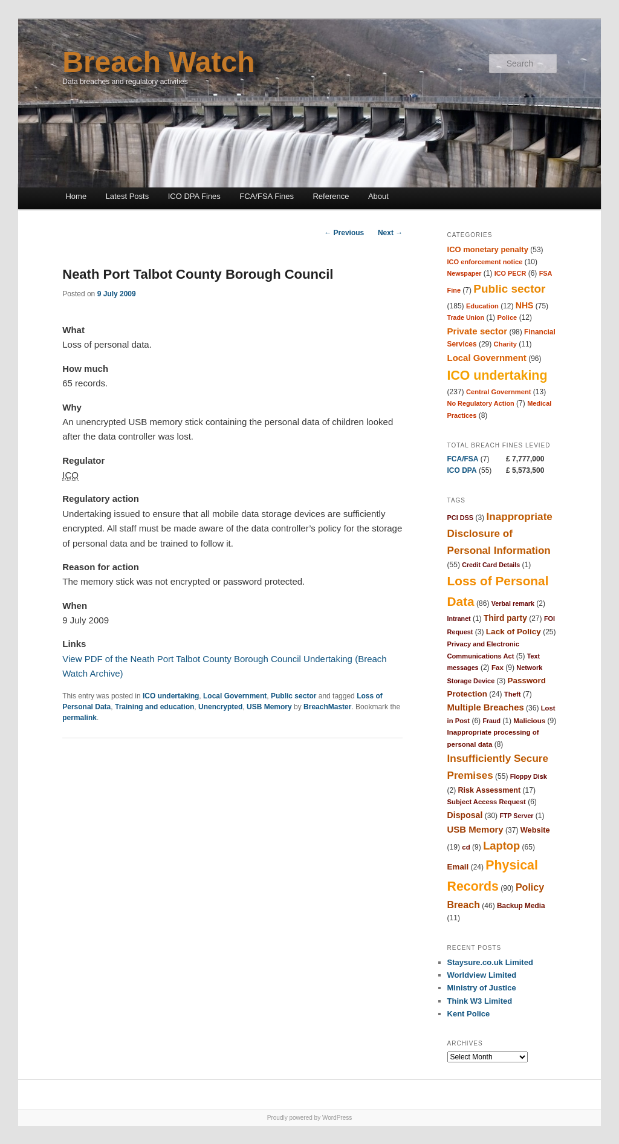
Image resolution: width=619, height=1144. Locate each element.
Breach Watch (158, 62)
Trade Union (466, 317)
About (378, 196)
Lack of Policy (513, 631)
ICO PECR (510, 273)
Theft (512, 694)
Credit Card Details (491, 564)
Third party (505, 618)
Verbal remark (512, 603)
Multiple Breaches (485, 707)
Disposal (465, 815)
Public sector (293, 696)
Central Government (498, 391)
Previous (344, 233)
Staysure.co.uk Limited (490, 962)
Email (458, 866)
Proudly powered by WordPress (309, 1117)
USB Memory (269, 707)
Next (390, 233)
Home (75, 196)
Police (507, 317)
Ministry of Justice (481, 987)
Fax (497, 667)
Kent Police (468, 1013)
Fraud (491, 720)
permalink (79, 717)
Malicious (529, 720)
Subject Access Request (486, 801)
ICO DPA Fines (194, 196)
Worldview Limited (482, 975)
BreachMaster (327, 707)
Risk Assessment (489, 790)
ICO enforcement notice (485, 261)
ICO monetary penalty (487, 249)
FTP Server (516, 815)
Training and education (154, 707)
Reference (331, 196)
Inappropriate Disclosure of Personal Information (500, 533)
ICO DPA (462, 470)
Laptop (501, 845)
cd (466, 847)
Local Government (235, 696)
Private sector (477, 331)
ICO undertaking (171, 696)
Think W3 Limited (480, 1001)
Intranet (459, 618)
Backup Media (521, 906)
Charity (505, 344)
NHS (525, 305)
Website (535, 829)
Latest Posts (127, 196)
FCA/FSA (463, 459)
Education (482, 306)
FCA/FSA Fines (266, 196)
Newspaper (464, 273)
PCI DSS (460, 517)
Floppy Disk (528, 776)
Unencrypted (220, 707)
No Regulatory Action (480, 403)
